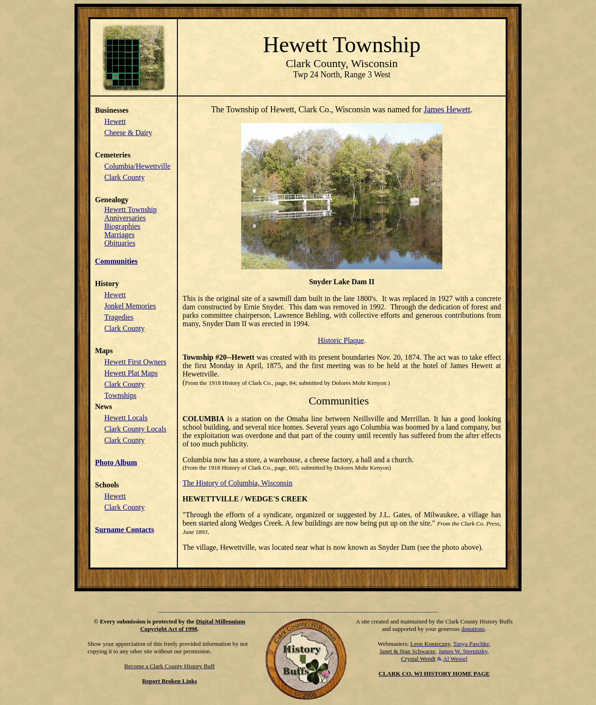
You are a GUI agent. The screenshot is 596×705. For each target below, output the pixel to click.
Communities (116, 261)
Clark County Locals (135, 429)
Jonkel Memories (130, 306)
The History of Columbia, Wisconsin (237, 483)
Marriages (119, 235)
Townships (120, 395)
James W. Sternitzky (463, 651)
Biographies (122, 226)
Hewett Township (130, 209)
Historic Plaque (341, 340)
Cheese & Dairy (128, 133)
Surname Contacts (124, 530)
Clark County (124, 177)
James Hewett (447, 109)
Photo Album (116, 462)
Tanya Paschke (471, 643)
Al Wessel (455, 658)
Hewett (115, 121)
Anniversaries (125, 218)
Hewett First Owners (135, 362)
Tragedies (119, 317)
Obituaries (119, 243)
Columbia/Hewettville (137, 166)
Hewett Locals (126, 418)
